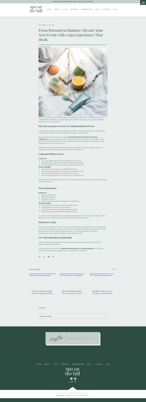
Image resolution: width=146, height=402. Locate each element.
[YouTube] (75, 379)
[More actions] (106, 25)
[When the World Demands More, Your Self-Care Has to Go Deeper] (73, 280)
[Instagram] (71, 379)
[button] (143, 3)
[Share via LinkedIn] (48, 257)
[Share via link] (53, 257)
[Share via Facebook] (39, 257)
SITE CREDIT (60, 395)
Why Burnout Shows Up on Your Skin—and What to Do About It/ (102, 292)
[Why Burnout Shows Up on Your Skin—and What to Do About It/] (103, 280)
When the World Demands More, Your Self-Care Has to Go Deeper (72, 292)
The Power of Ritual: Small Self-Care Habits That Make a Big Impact (43, 292)
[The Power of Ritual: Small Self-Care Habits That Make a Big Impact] (43, 280)
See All (114, 269)
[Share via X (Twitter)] (44, 257)
